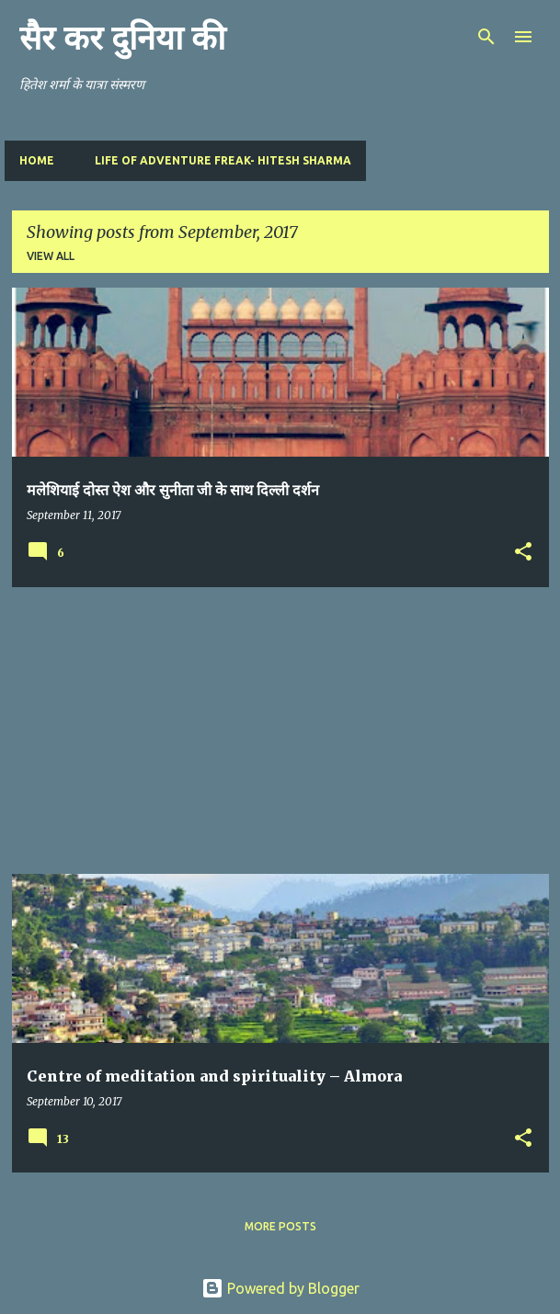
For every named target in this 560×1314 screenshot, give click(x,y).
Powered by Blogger (280, 1288)
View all (50, 256)
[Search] (486, 37)
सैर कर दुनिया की (122, 38)
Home (36, 160)
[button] (523, 552)
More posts (280, 1226)
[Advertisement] (280, 730)
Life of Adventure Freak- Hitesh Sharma (223, 160)
